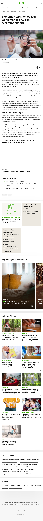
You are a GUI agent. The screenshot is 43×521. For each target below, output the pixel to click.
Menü (3, 3)
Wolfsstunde (35, 459)
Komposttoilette (7, 246)
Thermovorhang (30, 213)
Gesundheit (25, 7)
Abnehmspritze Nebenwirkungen (11, 464)
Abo (37, 3)
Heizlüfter (26, 209)
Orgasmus (26, 471)
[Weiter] (41, 8)
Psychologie (39, 7)
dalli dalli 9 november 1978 (18, 469)
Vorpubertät (5, 469)
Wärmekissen (6, 239)
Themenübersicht (16, 485)
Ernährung (32, 7)
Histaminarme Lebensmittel (9, 462)
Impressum (8, 502)
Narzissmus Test (17, 474)
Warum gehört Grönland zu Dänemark (26, 467)
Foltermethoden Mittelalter (30, 464)
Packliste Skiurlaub (8, 232)
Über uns (25, 485)
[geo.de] (21, 3)
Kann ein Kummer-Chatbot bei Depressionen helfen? (20, 188)
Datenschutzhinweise (31, 502)
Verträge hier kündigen (7, 504)
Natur (12, 7)
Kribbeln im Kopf (16, 471)
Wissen (3, 11)
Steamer (36, 211)
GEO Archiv (5, 485)
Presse (21, 506)
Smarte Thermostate (8, 237)
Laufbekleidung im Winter (10, 234)
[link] (41, 3)
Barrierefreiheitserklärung (18, 502)
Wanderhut (8, 251)
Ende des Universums (8, 467)
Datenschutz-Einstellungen (27, 504)
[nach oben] (40, 498)
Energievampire (6, 474)
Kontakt (37, 504)
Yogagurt (5, 244)
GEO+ (3, 7)
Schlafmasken (27, 211)
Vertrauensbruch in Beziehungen (29, 462)
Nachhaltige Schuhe (8, 241)
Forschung (18, 7)
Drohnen (34, 209)
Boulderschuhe (14, 249)
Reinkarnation (29, 474)
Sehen (10, 194)
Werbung (17, 504)
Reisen (7, 7)
